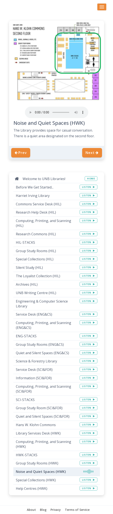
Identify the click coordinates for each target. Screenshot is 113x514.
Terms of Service (77, 510)
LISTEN (88, 186)
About (31, 510)
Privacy (55, 510)
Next (92, 152)
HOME (91, 178)
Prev (21, 152)
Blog (43, 510)
